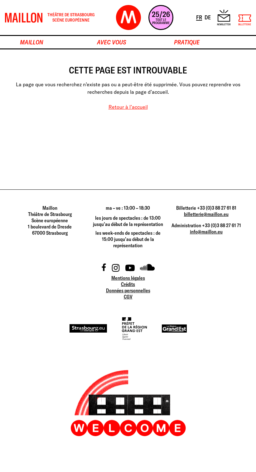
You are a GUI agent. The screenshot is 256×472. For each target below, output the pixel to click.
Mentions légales (128, 278)
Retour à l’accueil (128, 107)
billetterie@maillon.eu (206, 214)
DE (208, 17)
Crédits (128, 284)
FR (199, 17)
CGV (128, 297)
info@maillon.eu (206, 231)
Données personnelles (128, 290)
